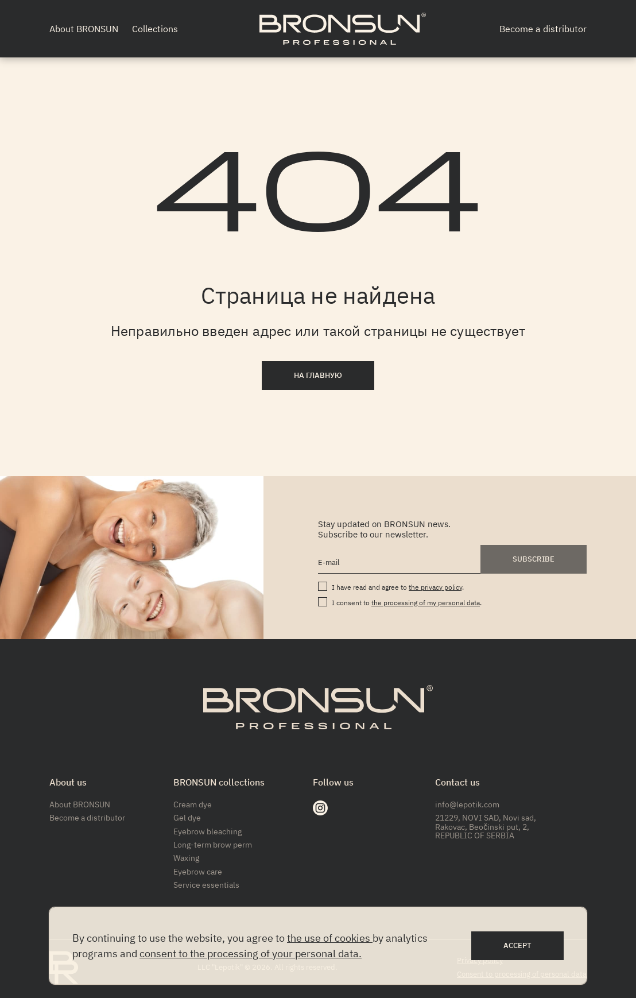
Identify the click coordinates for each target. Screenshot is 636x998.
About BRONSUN (83, 28)
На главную (318, 375)
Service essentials (206, 885)
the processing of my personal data (425, 602)
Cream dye (192, 804)
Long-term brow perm (212, 845)
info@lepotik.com (467, 804)
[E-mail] (399, 563)
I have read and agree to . (398, 587)
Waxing (186, 858)
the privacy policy (435, 587)
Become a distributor (543, 28)
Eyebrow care (197, 872)
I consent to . (407, 603)
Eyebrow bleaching (207, 831)
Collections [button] (155, 28)
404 (318, 201)
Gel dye (187, 818)
